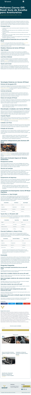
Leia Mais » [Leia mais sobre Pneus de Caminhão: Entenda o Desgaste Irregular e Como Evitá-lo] (4, 355)
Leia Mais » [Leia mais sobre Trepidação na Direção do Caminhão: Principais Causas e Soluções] (18, 355)
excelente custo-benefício (5, 217)
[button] (23, 1)
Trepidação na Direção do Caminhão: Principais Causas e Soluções (22, 353)
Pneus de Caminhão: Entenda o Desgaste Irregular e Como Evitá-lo (8, 353)
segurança (6, 60)
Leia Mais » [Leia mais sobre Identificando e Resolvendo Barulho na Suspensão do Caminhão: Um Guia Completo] (4, 376)
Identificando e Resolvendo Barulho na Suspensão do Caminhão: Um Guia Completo (8, 374)
